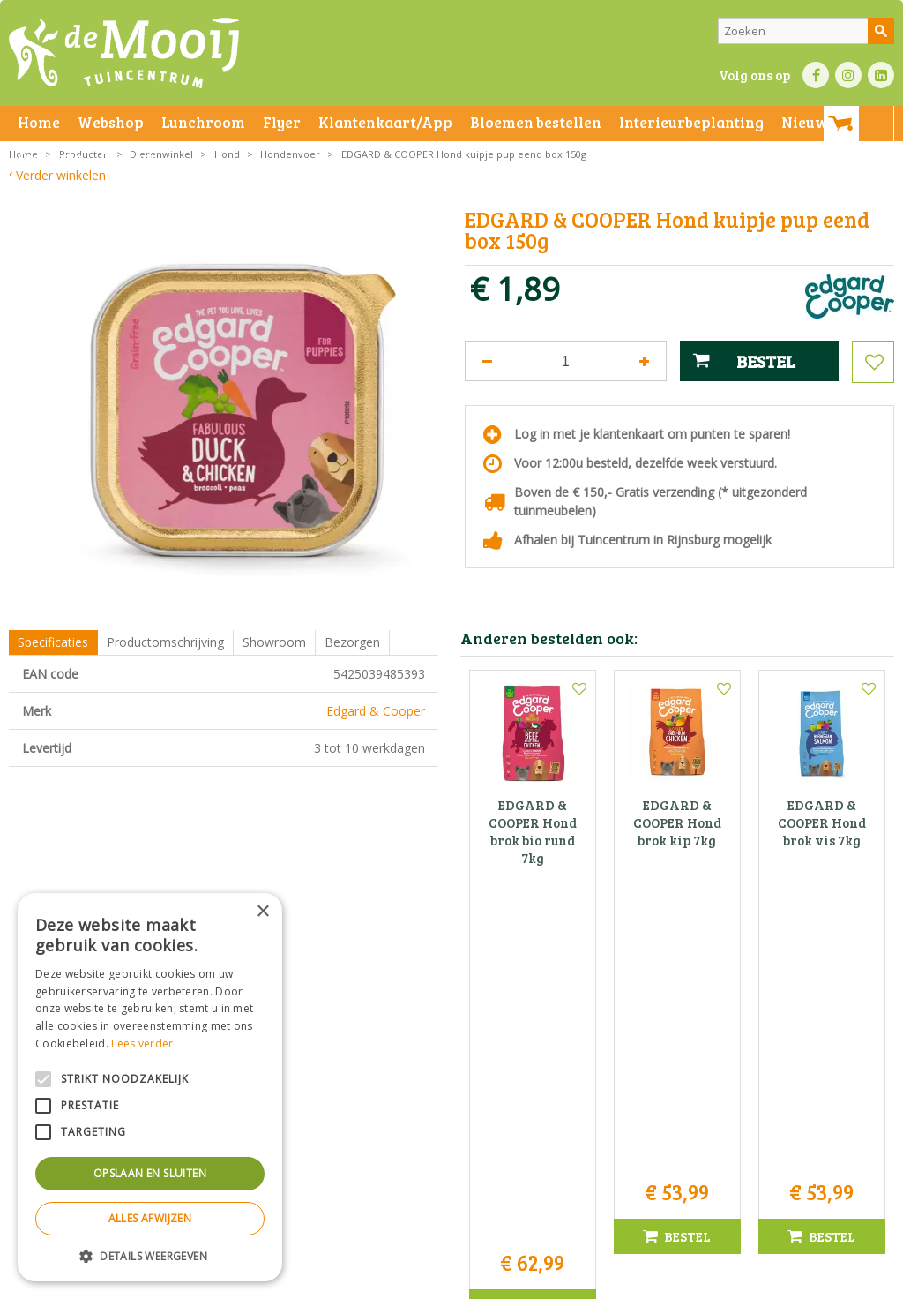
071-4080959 (457, 1107)
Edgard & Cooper (375, 710)
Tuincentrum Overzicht (724, 1281)
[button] (150, 1255)
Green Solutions (617, 1281)
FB (815, 75)
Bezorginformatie (398, 1281)
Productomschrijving (165, 642)
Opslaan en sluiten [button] (149, 1173)
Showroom (274, 642)
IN (848, 75)
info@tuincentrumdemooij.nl (456, 1125)
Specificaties (53, 642)
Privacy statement (304, 1281)
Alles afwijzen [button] (150, 1218)
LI (881, 75)
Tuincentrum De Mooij (451, 1051)
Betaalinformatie (489, 1281)
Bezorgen (352, 642)
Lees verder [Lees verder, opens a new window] (142, 1043)
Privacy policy (571, 1281)
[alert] (150, 1087)
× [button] (262, 912)
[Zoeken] (806, 31)
